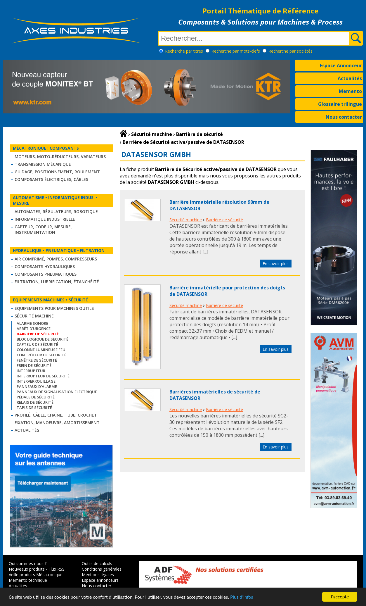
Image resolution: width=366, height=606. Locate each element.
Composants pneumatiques (46, 274)
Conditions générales (102, 569)
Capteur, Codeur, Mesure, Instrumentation (43, 229)
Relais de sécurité (35, 402)
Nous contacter (344, 117)
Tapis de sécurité (34, 407)
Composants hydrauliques (45, 266)
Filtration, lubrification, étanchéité (57, 281)
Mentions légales (98, 574)
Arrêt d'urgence (34, 328)
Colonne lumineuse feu (41, 349)
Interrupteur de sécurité (43, 376)
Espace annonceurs (100, 580)
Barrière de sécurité (224, 219)
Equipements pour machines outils (54, 308)
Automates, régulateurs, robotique (56, 211)
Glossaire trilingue (340, 104)
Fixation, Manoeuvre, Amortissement (57, 422)
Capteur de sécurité (37, 344)
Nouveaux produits (27, 569)
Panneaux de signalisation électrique (57, 391)
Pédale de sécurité (36, 397)
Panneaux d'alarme (37, 386)
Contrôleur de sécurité (41, 355)
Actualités (350, 78)
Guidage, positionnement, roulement (57, 172)
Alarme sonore (32, 323)
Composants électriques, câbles (51, 179)
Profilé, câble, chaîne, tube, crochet (56, 415)
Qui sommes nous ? (27, 563)
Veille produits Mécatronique (36, 574)
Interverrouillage (36, 381)
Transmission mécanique (43, 164)
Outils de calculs (97, 563)
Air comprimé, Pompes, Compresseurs (56, 259)
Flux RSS (56, 569)
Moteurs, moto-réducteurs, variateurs (60, 156)
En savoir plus (276, 263)
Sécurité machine (34, 316)
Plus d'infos (241, 597)
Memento (350, 91)
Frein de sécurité (34, 365)
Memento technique (28, 580)
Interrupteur (31, 370)
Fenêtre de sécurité (37, 360)
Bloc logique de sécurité (42, 339)
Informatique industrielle (45, 219)
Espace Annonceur (341, 65)
